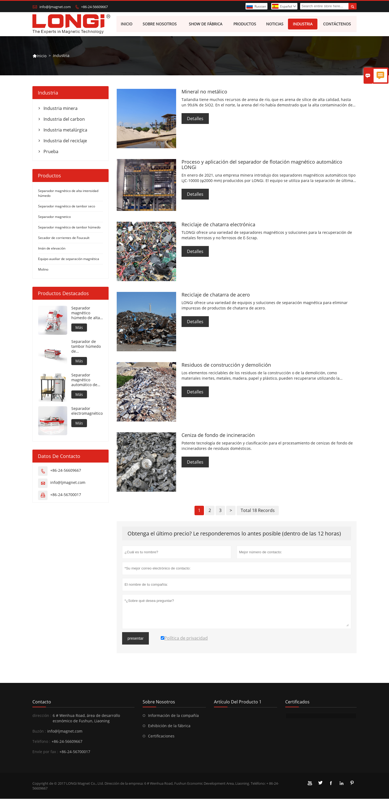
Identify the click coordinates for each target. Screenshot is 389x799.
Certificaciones (161, 736)
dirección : (41, 715)
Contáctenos (337, 24)
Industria (303, 24)
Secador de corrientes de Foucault (63, 238)
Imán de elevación (51, 248)
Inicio (126, 24)
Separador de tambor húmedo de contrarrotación (86, 346)
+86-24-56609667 (94, 6)
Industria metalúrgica (65, 130)
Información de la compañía (173, 715)
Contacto (41, 702)
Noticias (274, 24)
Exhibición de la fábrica (169, 726)
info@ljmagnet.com (55, 6)
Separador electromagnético (87, 411)
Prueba (50, 151)
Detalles (195, 119)
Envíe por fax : (45, 751)
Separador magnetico (54, 217)
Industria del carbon (64, 119)
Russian (260, 6)
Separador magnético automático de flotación (84, 380)
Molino (43, 269)
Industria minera (60, 108)
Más (79, 327)
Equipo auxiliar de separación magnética (68, 259)
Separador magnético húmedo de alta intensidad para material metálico (87, 313)
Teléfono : (41, 741)
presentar (135, 638)
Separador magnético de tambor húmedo (69, 227)
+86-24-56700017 (65, 494)
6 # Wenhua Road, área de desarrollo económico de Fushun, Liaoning (86, 718)
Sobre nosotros (160, 24)
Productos (245, 24)
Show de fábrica (206, 24)
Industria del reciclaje (65, 141)
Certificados (297, 702)
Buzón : (39, 731)
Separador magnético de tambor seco (66, 206)
